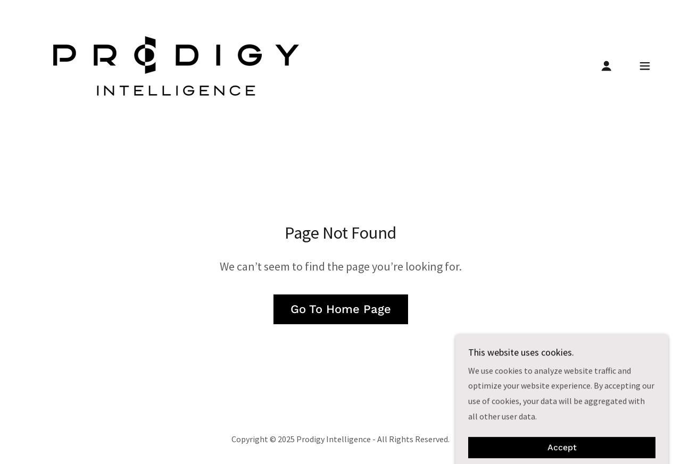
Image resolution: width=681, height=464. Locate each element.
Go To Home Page (340, 309)
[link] (176, 65)
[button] (606, 66)
